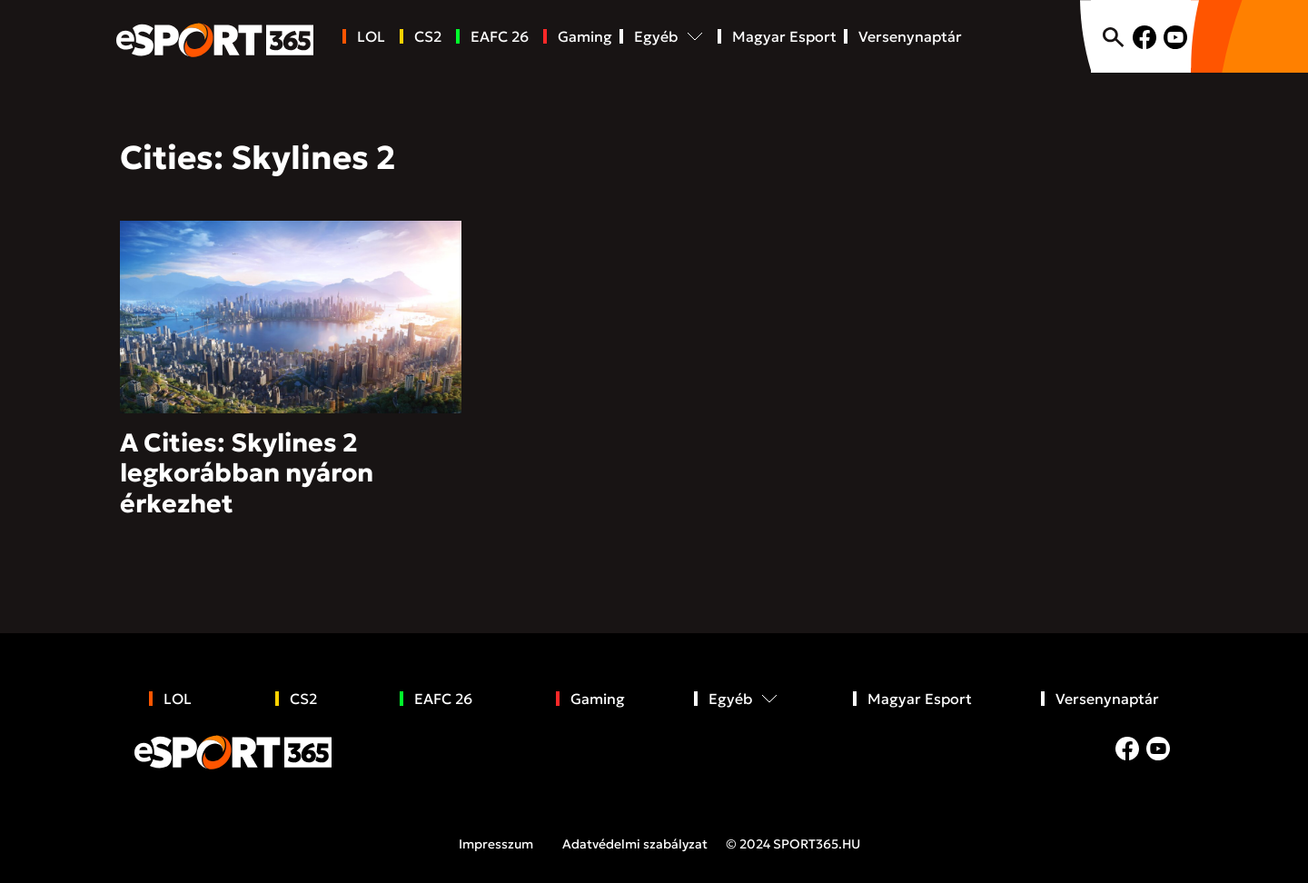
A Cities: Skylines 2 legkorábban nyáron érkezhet (246, 473)
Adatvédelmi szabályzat (635, 844)
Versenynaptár (910, 36)
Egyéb (656, 36)
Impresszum (496, 844)
